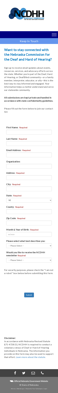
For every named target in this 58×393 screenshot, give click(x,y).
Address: (15, 173)
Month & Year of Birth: (22, 229)
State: (13, 195)
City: (13, 184)
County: (14, 207)
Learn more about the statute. (31, 357)
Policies (13, 388)
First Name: (16, 127)
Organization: (13, 161)
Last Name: (16, 138)
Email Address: (18, 150)
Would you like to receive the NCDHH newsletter (25, 254)
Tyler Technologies (37, 388)
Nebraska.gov (20, 388)
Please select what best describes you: (25, 241)
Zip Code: (15, 218)
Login (45, 388)
